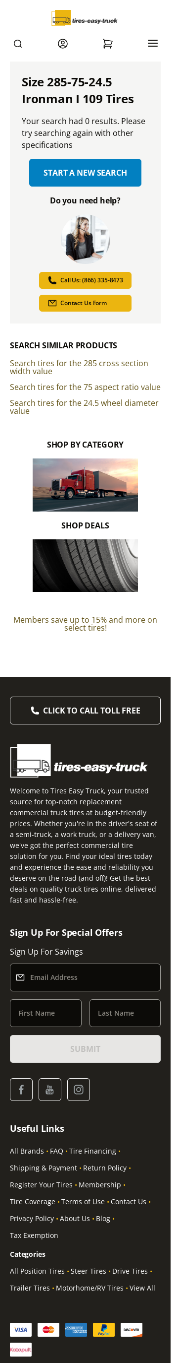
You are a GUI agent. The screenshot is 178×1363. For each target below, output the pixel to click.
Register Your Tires (41, 1184)
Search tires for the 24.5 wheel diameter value (84, 407)
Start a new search (85, 172)
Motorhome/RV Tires (90, 1288)
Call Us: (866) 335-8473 (85, 280)
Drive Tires (130, 1271)
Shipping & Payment (43, 1167)
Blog (103, 1218)
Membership (100, 1184)
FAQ (56, 1151)
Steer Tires (88, 1271)
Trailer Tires (30, 1288)
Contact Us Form (77, 303)
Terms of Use (83, 1201)
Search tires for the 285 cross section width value (79, 367)
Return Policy (105, 1167)
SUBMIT (85, 1048)
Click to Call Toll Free (91, 710)
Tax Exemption (34, 1235)
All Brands (27, 1151)
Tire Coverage (32, 1201)
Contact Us (128, 1201)
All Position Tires (37, 1271)
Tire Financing (92, 1151)
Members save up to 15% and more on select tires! (85, 624)
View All (142, 1288)
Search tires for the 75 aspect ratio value (85, 387)
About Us (75, 1218)
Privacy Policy (32, 1218)
